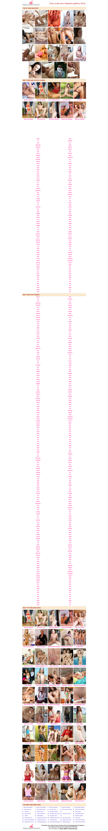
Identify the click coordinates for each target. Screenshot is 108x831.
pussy (38, 244)
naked (70, 223)
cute (70, 165)
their (70, 271)
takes (70, 264)
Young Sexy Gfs (41, 819)
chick (38, 163)
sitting (70, 254)
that (70, 269)
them (38, 273)
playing (70, 238)
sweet (37, 264)
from (70, 176)
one (70, 229)
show (38, 252)
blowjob (38, 155)
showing (70, 252)
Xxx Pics (27, 811)
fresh (38, 176)
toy (38, 281)
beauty (70, 147)
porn (70, 240)
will (70, 289)
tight (70, 277)
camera (38, 161)
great (70, 190)
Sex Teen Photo (66, 807)
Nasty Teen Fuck (67, 819)
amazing (70, 140)
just (70, 209)
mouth (38, 223)
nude (70, 227)
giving (38, 188)
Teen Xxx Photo (53, 807)
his (38, 202)
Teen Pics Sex (27, 809)
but (70, 159)
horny (69, 202)
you (70, 291)
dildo (38, 169)
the (38, 271)
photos (38, 235)
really (70, 244)
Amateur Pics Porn (55, 813)
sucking (38, 262)
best (38, 151)
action (38, 138)
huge (70, 204)
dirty (70, 169)
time (38, 279)
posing (38, 242)
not (38, 227)
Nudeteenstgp (66, 821)
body (70, 155)
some (70, 256)
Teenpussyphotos (42, 821)
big (70, 151)
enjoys (70, 171)
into (38, 209)
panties (70, 231)
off (38, 229)
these (38, 275)
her (70, 198)
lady (38, 211)
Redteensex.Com (29, 821)
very (38, 283)
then (70, 273)
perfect (70, 233)
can (70, 161)
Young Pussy (53, 819)
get (70, 182)
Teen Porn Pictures (80, 821)
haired (70, 192)
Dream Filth (28, 813)
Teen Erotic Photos (80, 807)
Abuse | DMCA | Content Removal (68, 828)
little (70, 213)
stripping (70, 258)
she (70, 250)
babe (70, 145)
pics (70, 235)
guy (38, 192)
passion (38, 233)
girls (70, 186)
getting (70, 184)
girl (38, 186)
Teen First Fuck (67, 813)
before (70, 149)
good (70, 188)
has (38, 196)
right (38, 248)
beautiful (38, 147)
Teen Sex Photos (41, 809)
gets (38, 184)
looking (70, 215)
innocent (38, 207)
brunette (38, 159)
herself (38, 200)
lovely (38, 217)
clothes (70, 163)
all (38, 140)
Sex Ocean (78, 811)
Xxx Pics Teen (53, 809)
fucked (38, 180)
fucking (70, 180)
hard (38, 194)
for (70, 173)
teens (38, 269)
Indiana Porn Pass (55, 817)
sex (70, 248)
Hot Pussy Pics (67, 817)
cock (38, 165)
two (70, 281)
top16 (26, 815)
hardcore (70, 194)
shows (38, 254)
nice (70, 225)
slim (38, 256)
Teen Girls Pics (28, 817)
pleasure (38, 240)
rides (70, 246)
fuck (70, 178)
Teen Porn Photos (80, 809)
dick (70, 167)
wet (70, 285)
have (70, 196)
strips (38, 260)
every (38, 173)
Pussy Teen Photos (67, 809)
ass (70, 142)
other (38, 231)
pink (38, 238)
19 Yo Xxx (77, 817)
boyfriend (70, 157)
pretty (69, 242)
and (38, 142)
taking (38, 266)
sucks (70, 262)
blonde (70, 153)
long (38, 215)
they (70, 275)
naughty (38, 225)
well (38, 285)
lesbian (38, 213)
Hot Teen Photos (28, 807)
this (38, 277)
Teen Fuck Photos (41, 807)
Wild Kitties (40, 815)
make (70, 219)
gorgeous (37, 190)
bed (38, 149)
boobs (38, 157)
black (38, 153)
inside (70, 207)
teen (70, 266)
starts (38, 258)
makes (38, 221)
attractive (38, 145)
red (38, 246)
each (38, 171)
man (70, 221)
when (38, 287)
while (70, 287)
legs (70, 211)
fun (38, 182)
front (38, 178)
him (70, 200)
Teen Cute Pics (41, 813)
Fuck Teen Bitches (29, 819)
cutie (38, 167)
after (70, 138)
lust (38, 219)
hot (38, 204)
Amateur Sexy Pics (42, 817)
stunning (70, 260)
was (70, 283)
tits (70, 279)
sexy (38, 250)
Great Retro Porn (79, 813)
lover (70, 217)
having (38, 198)
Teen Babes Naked (55, 821)
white (38, 289)
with (38, 291)
